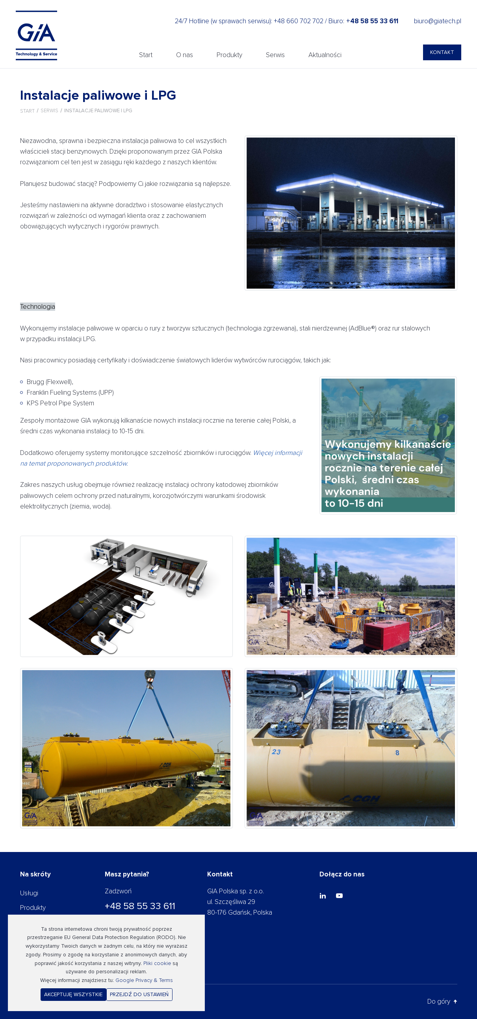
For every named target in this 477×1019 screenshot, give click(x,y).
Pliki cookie (157, 963)
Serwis (275, 55)
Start (145, 55)
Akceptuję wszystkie (73, 994)
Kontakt (442, 52)
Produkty (229, 55)
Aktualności (325, 55)
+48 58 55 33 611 (140, 906)
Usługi (29, 893)
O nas (184, 55)
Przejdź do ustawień (139, 994)
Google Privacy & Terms (144, 980)
